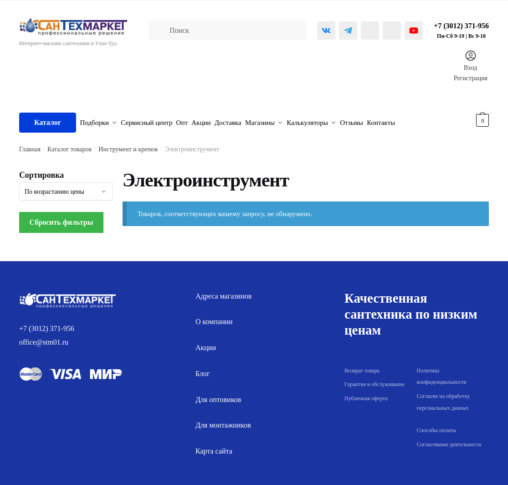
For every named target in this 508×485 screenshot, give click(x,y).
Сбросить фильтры (61, 218)
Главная (30, 145)
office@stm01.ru (43, 338)
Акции (205, 343)
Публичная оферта (366, 394)
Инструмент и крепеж (128, 145)
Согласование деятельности (449, 440)
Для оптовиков (218, 395)
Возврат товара (362, 366)
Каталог (47, 120)
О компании (214, 317)
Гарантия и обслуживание (374, 380)
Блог (202, 369)
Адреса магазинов (223, 291)
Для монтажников (223, 421)
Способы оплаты (436, 426)
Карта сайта (213, 447)
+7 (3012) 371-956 (46, 324)
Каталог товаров (69, 145)
